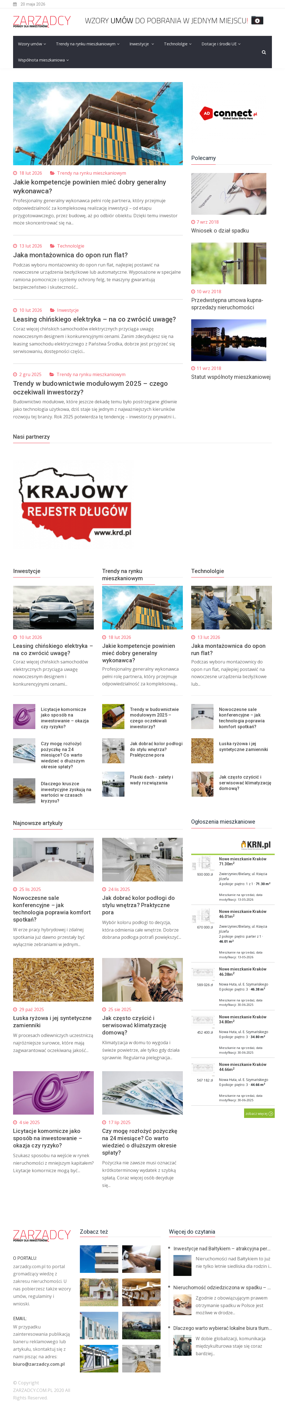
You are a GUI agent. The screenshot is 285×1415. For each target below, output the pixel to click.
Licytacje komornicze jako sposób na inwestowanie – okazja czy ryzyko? (65, 718)
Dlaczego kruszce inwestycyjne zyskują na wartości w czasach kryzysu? (66, 792)
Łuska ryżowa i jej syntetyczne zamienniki (243, 746)
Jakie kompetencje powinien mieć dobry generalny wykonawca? (138, 653)
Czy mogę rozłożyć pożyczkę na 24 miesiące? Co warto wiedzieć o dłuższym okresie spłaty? (63, 755)
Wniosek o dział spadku (220, 230)
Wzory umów (30, 43)
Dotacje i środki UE (219, 43)
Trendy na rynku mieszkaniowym (86, 43)
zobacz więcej (259, 1113)
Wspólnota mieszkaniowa (41, 60)
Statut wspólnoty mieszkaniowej (231, 377)
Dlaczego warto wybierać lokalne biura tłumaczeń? (229, 1328)
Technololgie (176, 43)
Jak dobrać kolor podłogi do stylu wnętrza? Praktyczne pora (156, 749)
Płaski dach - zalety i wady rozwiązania (151, 779)
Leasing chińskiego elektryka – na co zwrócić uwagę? (94, 319)
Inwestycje (139, 43)
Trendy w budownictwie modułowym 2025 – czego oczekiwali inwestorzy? (154, 718)
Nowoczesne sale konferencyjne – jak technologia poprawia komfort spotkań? (242, 718)
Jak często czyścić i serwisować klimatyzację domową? (245, 782)
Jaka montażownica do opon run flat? (70, 255)
